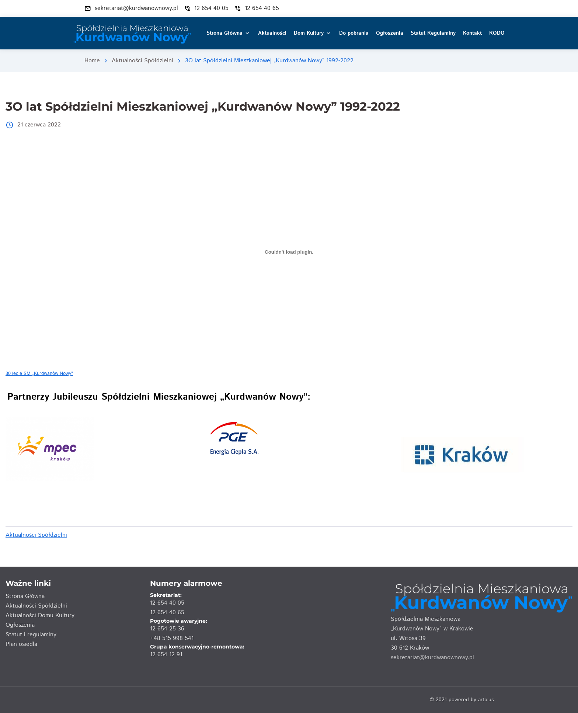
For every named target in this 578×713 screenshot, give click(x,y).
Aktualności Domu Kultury (40, 615)
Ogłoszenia (20, 625)
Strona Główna (25, 596)
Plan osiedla (21, 644)
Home (92, 60)
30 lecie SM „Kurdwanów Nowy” (39, 373)
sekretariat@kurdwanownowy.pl (432, 657)
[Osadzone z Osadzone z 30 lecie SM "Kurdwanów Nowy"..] (289, 252)
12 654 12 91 (166, 654)
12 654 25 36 (167, 629)
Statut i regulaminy (31, 634)
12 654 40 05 (167, 603)
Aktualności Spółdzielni (142, 60)
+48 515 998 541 (172, 638)
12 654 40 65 (167, 612)
